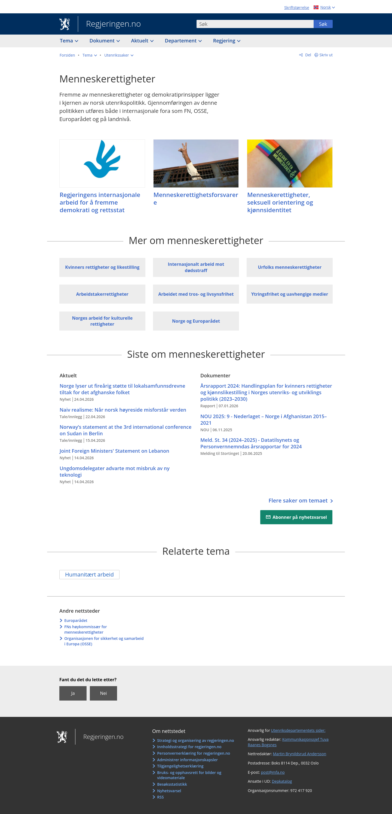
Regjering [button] (225, 40)
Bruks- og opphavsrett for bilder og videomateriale (189, 775)
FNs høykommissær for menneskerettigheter (85, 629)
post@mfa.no (272, 772)
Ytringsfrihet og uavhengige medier (289, 294)
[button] (89, 55)
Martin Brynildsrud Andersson (299, 753)
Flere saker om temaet (298, 500)
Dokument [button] (103, 40)
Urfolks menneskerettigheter (289, 267)
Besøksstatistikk (172, 784)
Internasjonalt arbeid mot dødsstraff (196, 267)
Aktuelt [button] (140, 40)
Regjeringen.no (109, 24)
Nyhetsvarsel (169, 790)
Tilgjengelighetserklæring (180, 766)
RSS (160, 797)
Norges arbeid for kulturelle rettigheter (102, 321)
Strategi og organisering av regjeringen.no (195, 740)
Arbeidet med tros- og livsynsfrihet (196, 294)
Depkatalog (282, 781)
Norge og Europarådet (196, 321)
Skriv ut (326, 54)
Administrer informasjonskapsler (187, 759)
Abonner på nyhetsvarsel (299, 517)
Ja (73, 693)
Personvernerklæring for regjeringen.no (193, 753)
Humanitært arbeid (89, 574)
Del (307, 54)
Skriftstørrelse (296, 7)
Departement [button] (181, 40)
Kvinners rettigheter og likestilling (102, 267)
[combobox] (255, 24)
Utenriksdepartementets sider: (298, 730)
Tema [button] (67, 40)
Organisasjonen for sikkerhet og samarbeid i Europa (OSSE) (104, 641)
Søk (323, 24)
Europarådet (75, 620)
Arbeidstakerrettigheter (102, 294)
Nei (103, 693)
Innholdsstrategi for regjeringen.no (189, 746)
